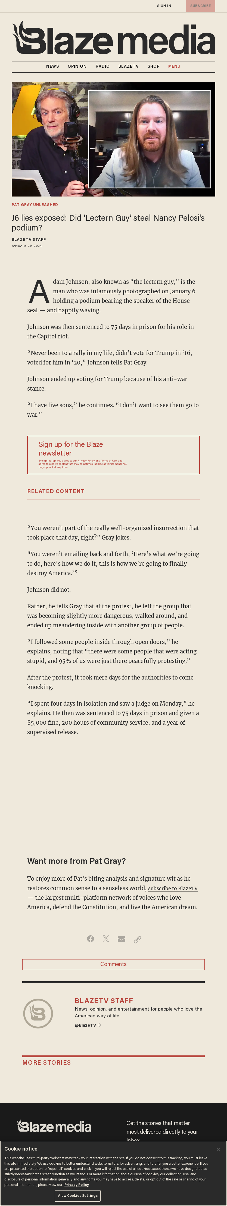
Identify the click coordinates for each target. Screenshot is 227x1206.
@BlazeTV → (89, 1042)
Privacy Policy (86, 461)
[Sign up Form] (160, 455)
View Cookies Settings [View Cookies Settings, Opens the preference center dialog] (78, 1196)
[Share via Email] (122, 949)
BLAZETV (129, 67)
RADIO (103, 67)
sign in (164, 6)
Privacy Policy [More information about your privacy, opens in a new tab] (76, 1185)
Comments (113, 976)
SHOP (154, 67)
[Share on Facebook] (87, 949)
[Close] (218, 1149)
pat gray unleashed (35, 205)
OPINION (77, 67)
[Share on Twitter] (105, 949)
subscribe (199, 6)
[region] (113, 1173)
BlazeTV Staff (29, 240)
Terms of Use (109, 461)
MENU (174, 67)
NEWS (52, 67)
